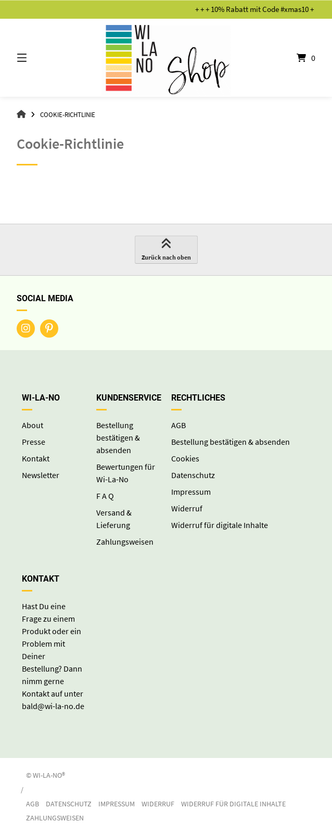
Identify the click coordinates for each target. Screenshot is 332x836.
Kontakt (35, 458)
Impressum (191, 491)
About (32, 425)
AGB (178, 425)
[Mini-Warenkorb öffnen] (292, 58)
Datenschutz (193, 475)
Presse (33, 441)
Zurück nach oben (166, 249)
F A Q (105, 496)
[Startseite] (166, 58)
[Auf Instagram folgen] (26, 328)
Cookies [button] (185, 458)
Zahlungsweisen (125, 541)
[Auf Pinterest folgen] (49, 328)
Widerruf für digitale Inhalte (219, 525)
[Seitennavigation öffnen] (40, 58)
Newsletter (40, 475)
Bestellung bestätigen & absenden (118, 437)
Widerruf (186, 508)
